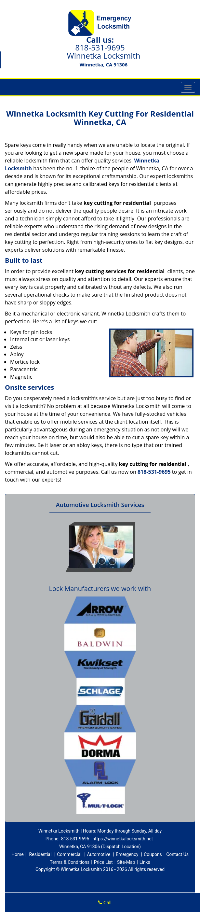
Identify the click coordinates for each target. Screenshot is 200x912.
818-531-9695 (100, 47)
